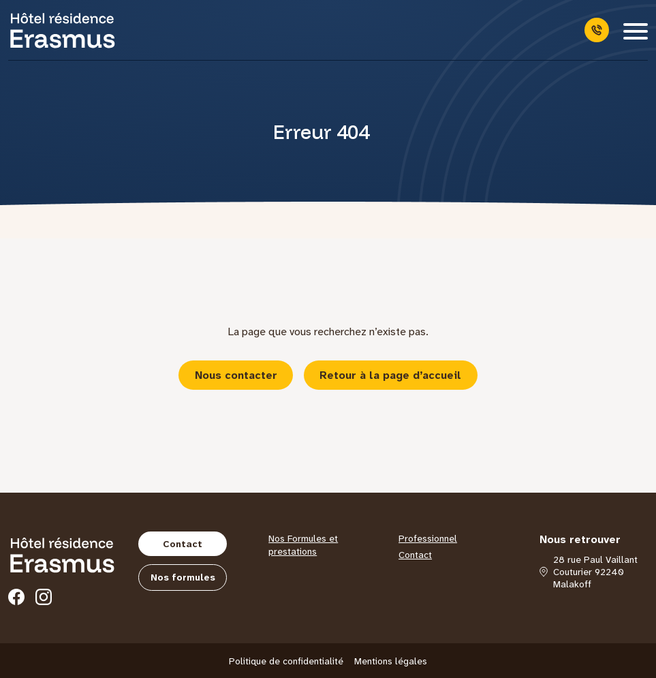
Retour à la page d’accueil (390, 375)
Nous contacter (236, 375)
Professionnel (428, 538)
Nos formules (183, 577)
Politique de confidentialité (286, 661)
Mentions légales (390, 661)
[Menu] (635, 30)
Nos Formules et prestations (303, 544)
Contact (182, 544)
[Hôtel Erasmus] (62, 30)
